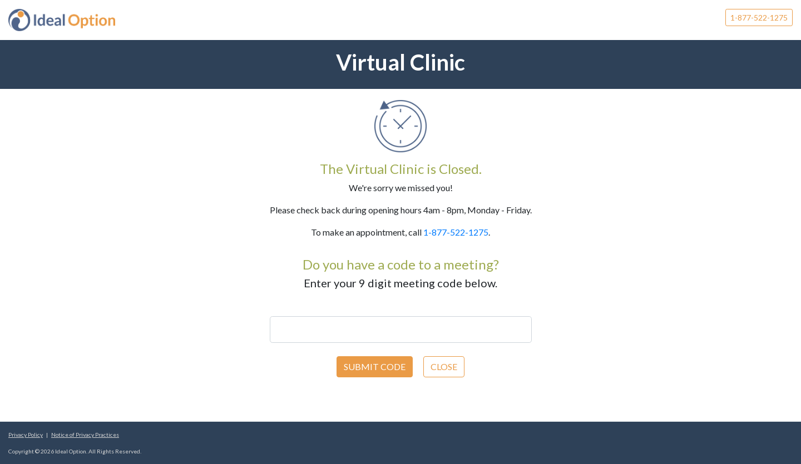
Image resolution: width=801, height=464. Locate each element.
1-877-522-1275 (759, 17)
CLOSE (444, 366)
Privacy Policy (25, 434)
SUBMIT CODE (375, 366)
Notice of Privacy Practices (85, 434)
